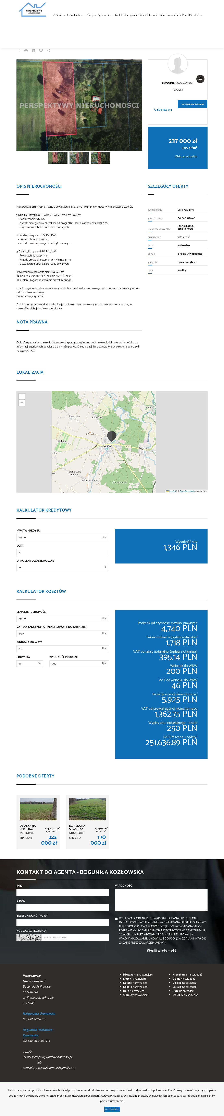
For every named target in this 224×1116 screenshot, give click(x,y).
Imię (19, 886)
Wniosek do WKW (29, 642)
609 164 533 (163, 110)
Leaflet (171, 491)
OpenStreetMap (187, 491)
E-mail (20, 901)
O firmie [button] (59, 15)
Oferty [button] (91, 15)
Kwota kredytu (28, 531)
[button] (112, 436)
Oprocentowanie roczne (35, 561)
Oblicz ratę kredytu (186, 156)
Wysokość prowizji (63, 657)
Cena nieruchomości (31, 612)
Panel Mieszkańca (192, 15)
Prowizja (23, 657)
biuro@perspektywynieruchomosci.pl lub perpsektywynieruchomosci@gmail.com (49, 1062)
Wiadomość (123, 886)
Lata (19, 546)
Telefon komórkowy (32, 916)
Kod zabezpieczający (31, 931)
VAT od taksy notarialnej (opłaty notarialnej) (51, 627)
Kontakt (118, 15)
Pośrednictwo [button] (76, 15)
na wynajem (138, 974)
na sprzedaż (187, 974)
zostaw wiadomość (193, 104)
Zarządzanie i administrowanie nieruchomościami (153, 15)
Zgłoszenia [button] (105, 15)
